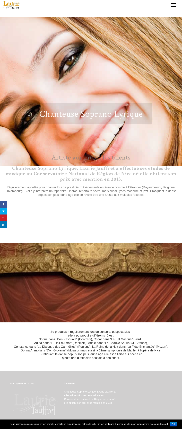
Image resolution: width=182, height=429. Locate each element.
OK (173, 424)
